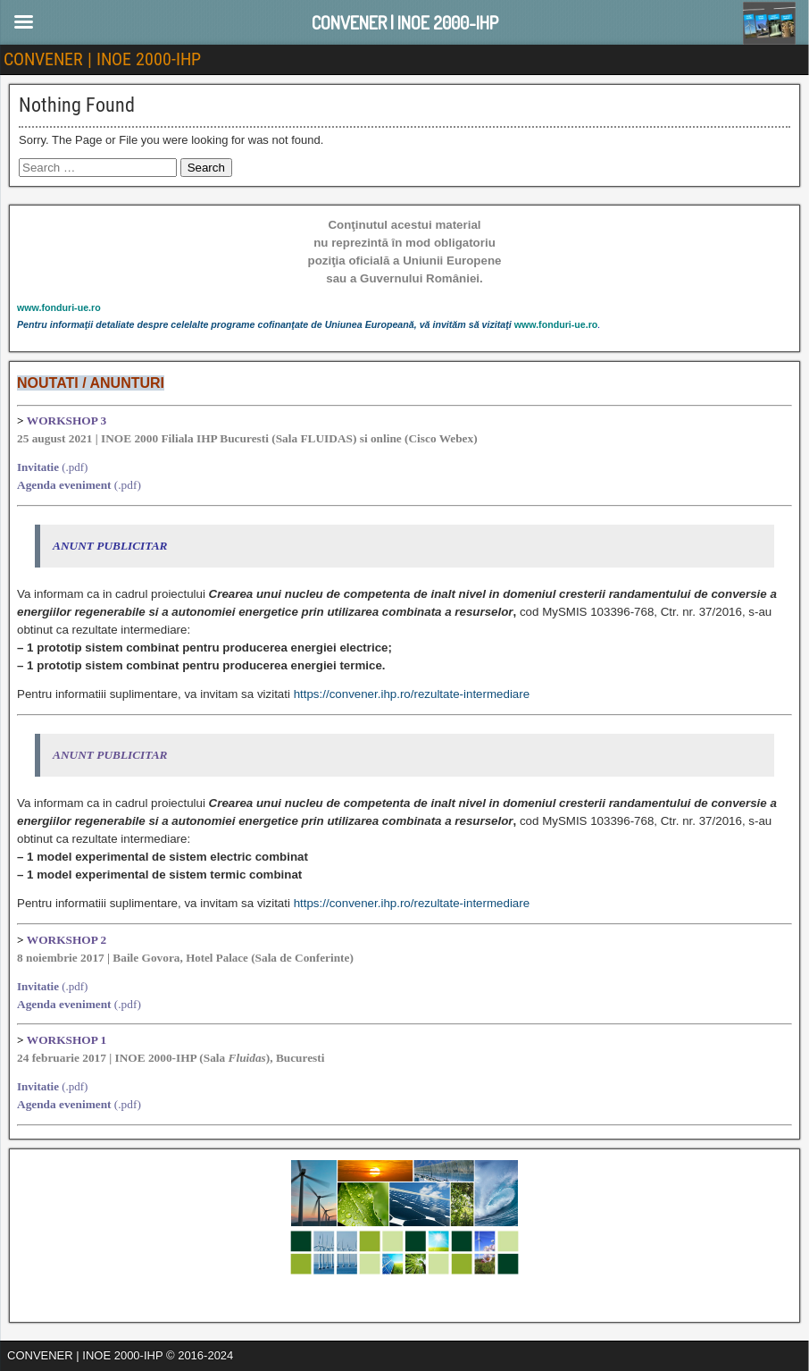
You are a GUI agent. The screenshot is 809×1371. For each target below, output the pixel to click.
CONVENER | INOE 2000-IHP (102, 59)
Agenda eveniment (64, 485)
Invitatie (38, 467)
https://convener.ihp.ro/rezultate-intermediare (412, 694)
